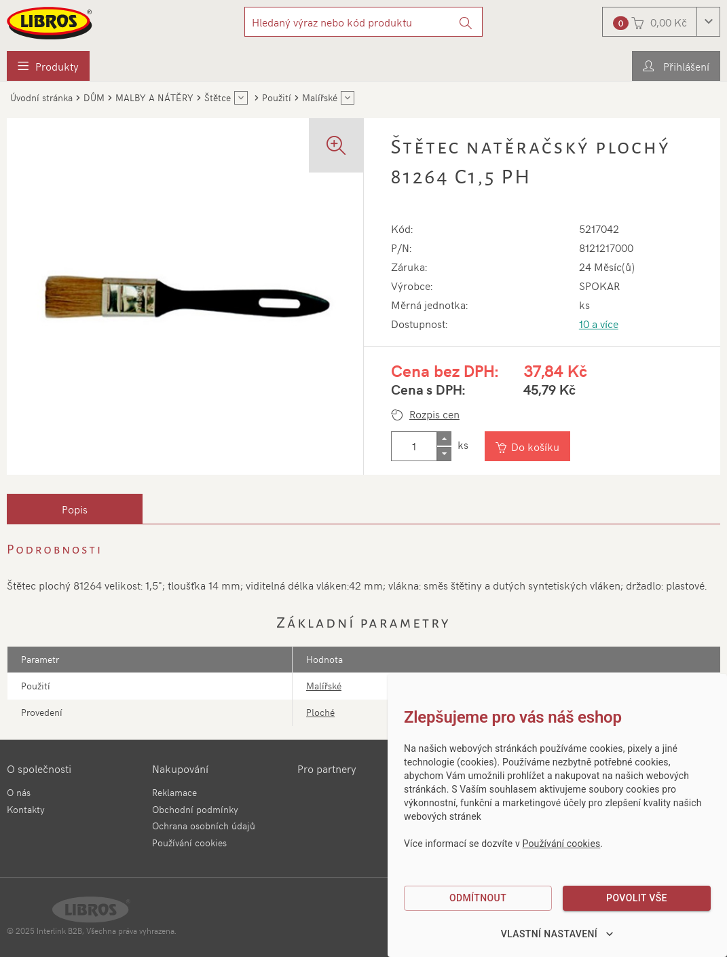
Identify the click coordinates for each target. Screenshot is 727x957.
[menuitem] (48, 66)
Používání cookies (189, 842)
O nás (19, 792)
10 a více (598, 323)
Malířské (323, 685)
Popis (75, 508)
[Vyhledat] (466, 22)
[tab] (75, 509)
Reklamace (174, 792)
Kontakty (26, 809)
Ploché (320, 712)
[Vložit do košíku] (528, 446)
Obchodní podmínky (195, 809)
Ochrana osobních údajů (203, 825)
